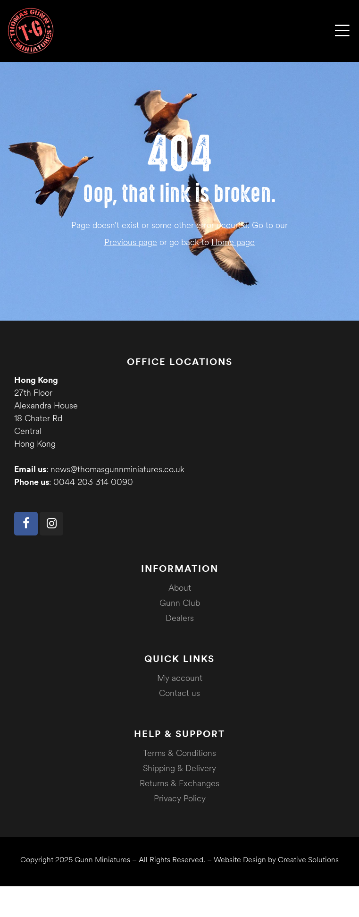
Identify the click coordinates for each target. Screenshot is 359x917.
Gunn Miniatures (102, 859)
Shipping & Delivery (179, 768)
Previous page (130, 242)
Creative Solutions (308, 859)
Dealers (180, 617)
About (179, 587)
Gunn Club (179, 602)
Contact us (179, 693)
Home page (233, 242)
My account (179, 677)
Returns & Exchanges (179, 783)
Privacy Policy (180, 798)
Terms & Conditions (179, 752)
